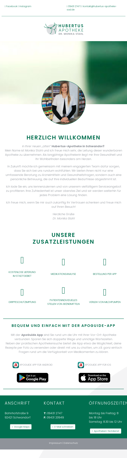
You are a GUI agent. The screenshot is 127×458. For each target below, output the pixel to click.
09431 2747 (74, 6)
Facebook (11, 6)
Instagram (25, 6)
